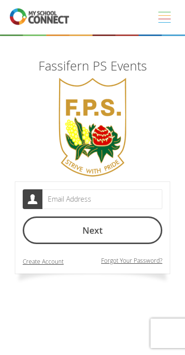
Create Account (43, 261)
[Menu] (164, 17)
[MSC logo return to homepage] (39, 17)
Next (92, 230)
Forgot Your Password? (131, 260)
